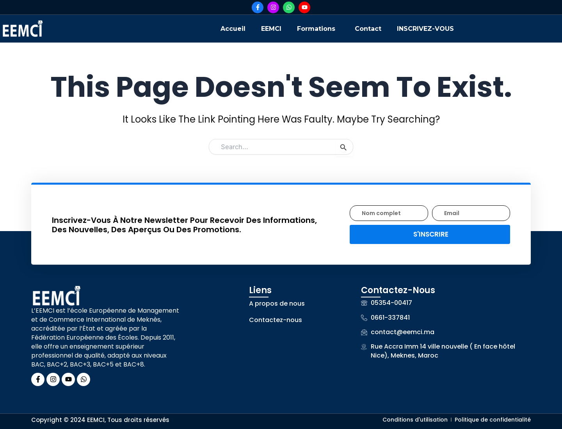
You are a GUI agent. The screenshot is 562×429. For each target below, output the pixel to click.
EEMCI (271, 28)
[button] (318, 29)
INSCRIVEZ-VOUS (425, 28)
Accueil (233, 28)
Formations (316, 28)
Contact (368, 28)
